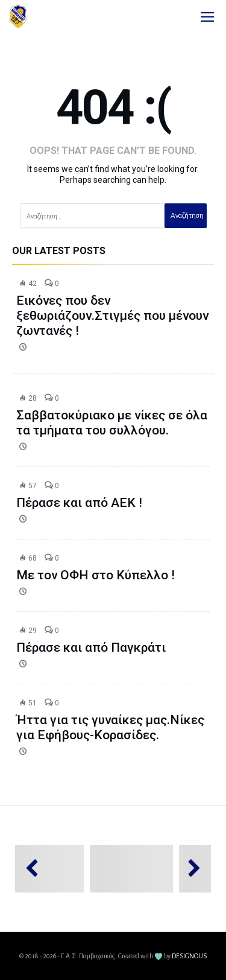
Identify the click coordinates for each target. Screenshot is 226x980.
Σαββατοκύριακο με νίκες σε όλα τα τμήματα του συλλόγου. (111, 423)
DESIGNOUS (189, 955)
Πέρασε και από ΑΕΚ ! (79, 502)
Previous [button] (37, 869)
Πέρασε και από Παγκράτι (91, 647)
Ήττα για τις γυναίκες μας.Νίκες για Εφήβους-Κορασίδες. (110, 727)
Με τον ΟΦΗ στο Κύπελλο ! (95, 575)
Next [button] (188, 869)
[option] (66, 869)
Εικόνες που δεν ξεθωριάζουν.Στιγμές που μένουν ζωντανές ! (112, 315)
